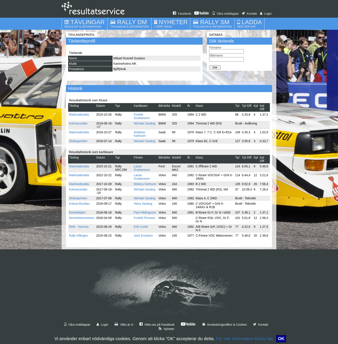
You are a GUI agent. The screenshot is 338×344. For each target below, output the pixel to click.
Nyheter (166, 329)
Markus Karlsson (145, 184)
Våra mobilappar (226, 13)
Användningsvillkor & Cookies (224, 324)
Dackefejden (77, 212)
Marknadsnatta (79, 114)
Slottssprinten (78, 141)
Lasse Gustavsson (142, 168)
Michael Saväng (144, 123)
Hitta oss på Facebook (157, 324)
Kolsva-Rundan (79, 203)
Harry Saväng (143, 203)
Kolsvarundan (78, 123)
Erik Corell (141, 226)
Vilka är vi (123, 324)
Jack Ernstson (143, 235)
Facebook (182, 13)
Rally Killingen (78, 235)
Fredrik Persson (144, 218)
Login (266, 13)
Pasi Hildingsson (145, 212)
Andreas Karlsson (140, 133)
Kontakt (249, 13)
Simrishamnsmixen (81, 218)
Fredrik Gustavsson (142, 116)
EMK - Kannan (79, 226)
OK (281, 338)
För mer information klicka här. (245, 338)
